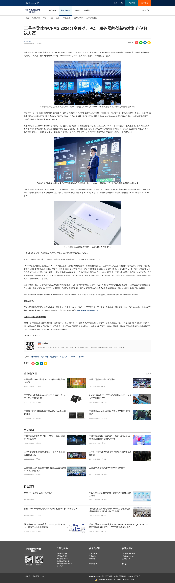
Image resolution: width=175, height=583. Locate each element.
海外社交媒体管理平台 (64, 563)
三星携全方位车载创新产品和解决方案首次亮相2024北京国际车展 (45, 469)
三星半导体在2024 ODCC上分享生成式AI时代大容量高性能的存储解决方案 (109, 437)
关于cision (92, 556)
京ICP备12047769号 (127, 579)
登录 (122, 3)
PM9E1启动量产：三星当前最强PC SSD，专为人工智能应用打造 (110, 396)
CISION (130, 576)
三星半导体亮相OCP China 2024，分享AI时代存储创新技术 (44, 437)
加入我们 (92, 559)
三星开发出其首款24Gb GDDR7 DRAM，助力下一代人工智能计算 (44, 396)
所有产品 (60, 566)
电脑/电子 (54, 357)
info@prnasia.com (128, 556)
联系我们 (87, 10)
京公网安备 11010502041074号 (107, 579)
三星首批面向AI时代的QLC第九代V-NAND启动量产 (110, 412)
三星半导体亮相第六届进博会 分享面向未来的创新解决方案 (44, 453)
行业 (51, 18)
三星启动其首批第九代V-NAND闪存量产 (107, 468)
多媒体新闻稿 (78, 18)
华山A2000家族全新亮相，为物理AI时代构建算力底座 (110, 494)
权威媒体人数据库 (63, 561)
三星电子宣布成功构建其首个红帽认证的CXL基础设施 (110, 453)
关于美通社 (94, 548)
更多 (148, 374)
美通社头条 (66, 18)
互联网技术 (64, 357)
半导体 (74, 357)
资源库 (77, 10)
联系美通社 (127, 548)
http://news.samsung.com (87, 310)
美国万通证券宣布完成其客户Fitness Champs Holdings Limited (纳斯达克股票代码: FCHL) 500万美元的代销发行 (118, 525)
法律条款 (27, 576)
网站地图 (35, 576)
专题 (44, 18)
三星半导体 (28, 41)
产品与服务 (52, 10)
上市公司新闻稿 (91, 18)
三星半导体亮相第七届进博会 (102, 379)
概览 (27, 18)
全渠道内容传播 (62, 556)
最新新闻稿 (36, 18)
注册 (115, 3)
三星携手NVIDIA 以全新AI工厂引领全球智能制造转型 (44, 380)
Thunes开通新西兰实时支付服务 (38, 493)
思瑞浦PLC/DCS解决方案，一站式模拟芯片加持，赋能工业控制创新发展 (44, 525)
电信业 (81, 357)
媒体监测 (145, 3)
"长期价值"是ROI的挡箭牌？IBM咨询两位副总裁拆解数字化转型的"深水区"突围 (109, 510)
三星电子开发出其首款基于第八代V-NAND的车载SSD (45, 412)
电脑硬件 (44, 357)
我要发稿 (132, 3)
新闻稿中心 (65, 10)
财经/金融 (35, 357)
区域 (57, 18)
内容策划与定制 (62, 554)
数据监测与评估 (62, 559)
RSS (42, 576)
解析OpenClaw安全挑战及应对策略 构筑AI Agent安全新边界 (51, 509)
